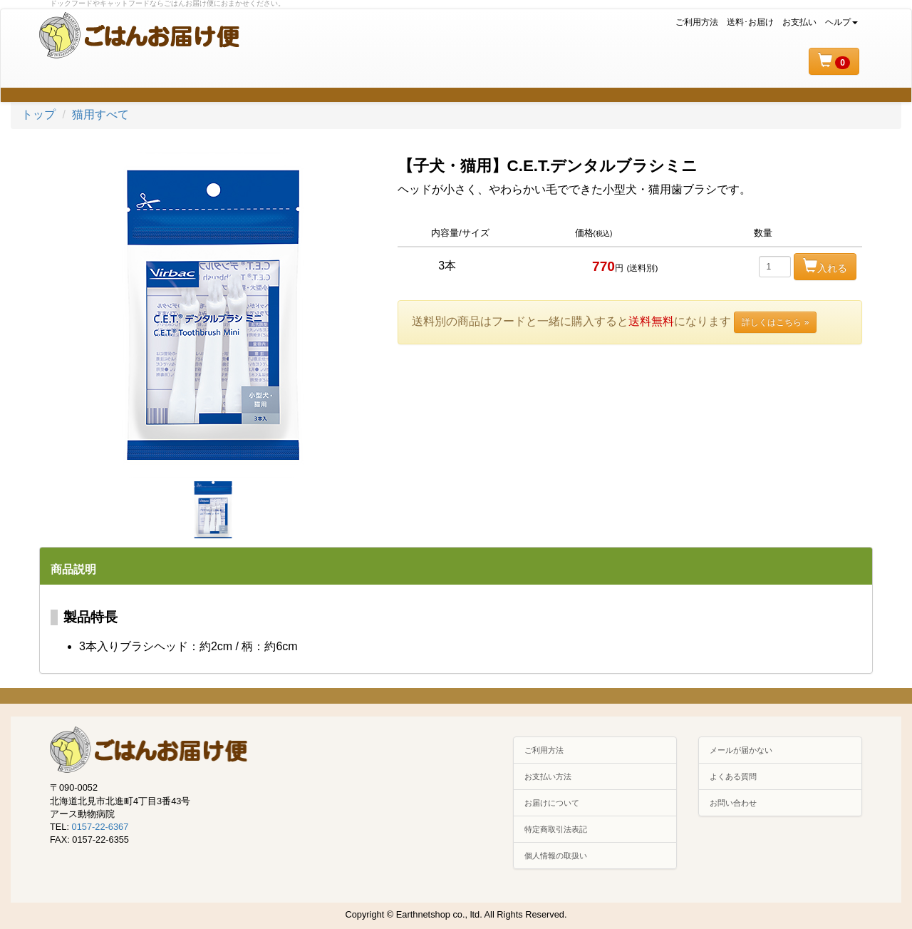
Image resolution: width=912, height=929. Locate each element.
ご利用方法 (696, 22)
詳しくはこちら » (775, 322)
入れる (825, 266)
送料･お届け (750, 22)
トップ (38, 114)
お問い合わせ (733, 803)
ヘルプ (841, 22)
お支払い (799, 22)
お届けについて (551, 803)
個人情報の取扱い (555, 855)
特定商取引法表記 (555, 829)
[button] (834, 61)
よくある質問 (733, 776)
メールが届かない (741, 750)
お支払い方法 (547, 776)
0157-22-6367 (100, 826)
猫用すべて (100, 114)
